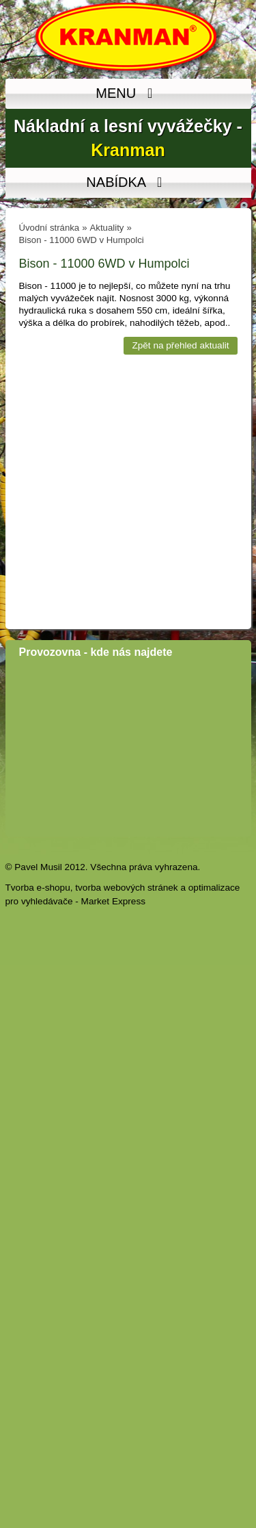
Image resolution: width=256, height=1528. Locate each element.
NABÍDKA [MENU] (127, 183)
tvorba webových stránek (126, 887)
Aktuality (107, 227)
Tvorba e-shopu (37, 887)
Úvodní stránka (49, 227)
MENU (128, 94)
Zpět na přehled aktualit (180, 345)
